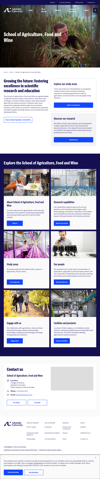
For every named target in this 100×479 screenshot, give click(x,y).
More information (33, 472)
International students (52, 433)
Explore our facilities (61, 341)
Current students (65, 2)
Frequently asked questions (32, 434)
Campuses (48, 427)
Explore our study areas (73, 105)
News (64, 439)
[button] (95, 457)
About (82, 423)
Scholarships (31, 439)
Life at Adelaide (50, 423)
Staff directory (85, 433)
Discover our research (62, 223)
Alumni (65, 433)
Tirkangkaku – (15, 446)
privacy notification (35, 463)
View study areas (15, 282)
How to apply (31, 427)
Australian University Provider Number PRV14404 (20, 450)
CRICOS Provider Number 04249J (50, 450)
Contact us (91, 2)
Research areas (73, 140)
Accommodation (50, 439)
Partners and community (67, 428)
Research (66, 423)
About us (14, 223)
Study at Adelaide (32, 423)
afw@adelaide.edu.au (24, 395)
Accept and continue (13, 472)
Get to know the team (62, 282)
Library (52, 2)
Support (83, 427)
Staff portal (79, 2)
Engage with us (15, 341)
